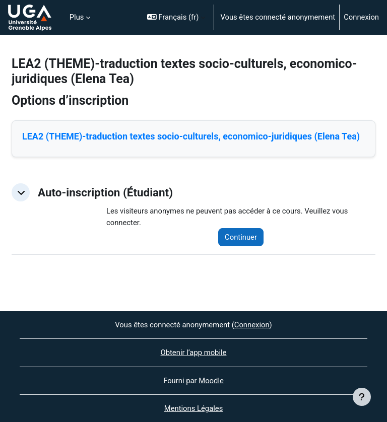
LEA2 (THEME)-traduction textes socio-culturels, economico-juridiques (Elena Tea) (191, 136)
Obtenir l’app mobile (194, 352)
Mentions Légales (193, 408)
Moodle (211, 380)
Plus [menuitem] (77, 17)
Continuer (241, 237)
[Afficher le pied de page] (362, 397)
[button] (176, 17)
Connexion (361, 17)
